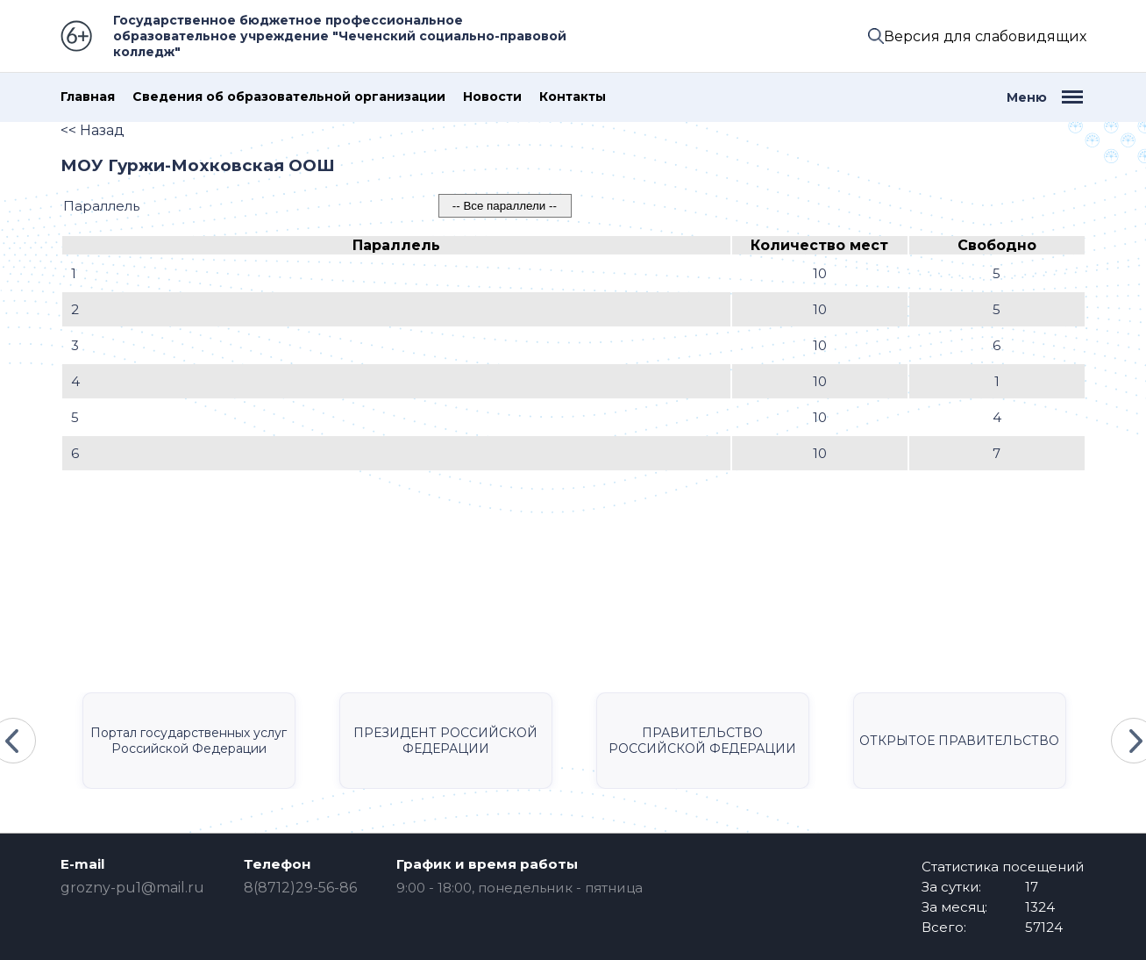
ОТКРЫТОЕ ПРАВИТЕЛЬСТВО (959, 741)
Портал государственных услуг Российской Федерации (188, 740)
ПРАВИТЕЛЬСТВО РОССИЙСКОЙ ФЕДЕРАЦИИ (702, 740)
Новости (492, 97)
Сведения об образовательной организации (288, 97)
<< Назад (93, 130)
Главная (88, 97)
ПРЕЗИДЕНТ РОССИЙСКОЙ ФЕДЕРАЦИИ (445, 740)
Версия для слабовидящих (985, 36)
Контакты (572, 97)
